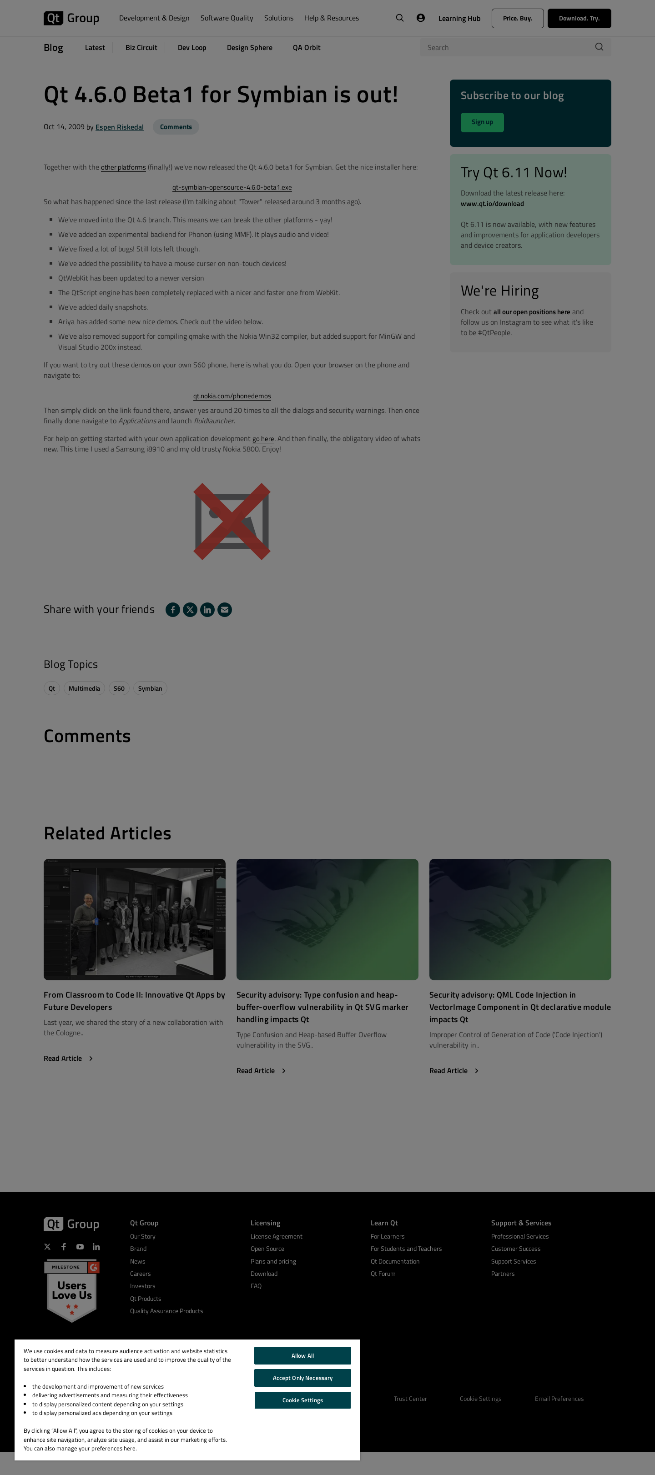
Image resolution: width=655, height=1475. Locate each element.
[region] (187, 1400)
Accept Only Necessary (303, 1377)
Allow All (303, 1355)
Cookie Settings (302, 1400)
